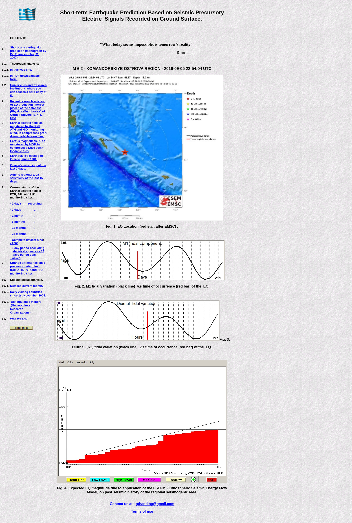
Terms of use (142, 511)
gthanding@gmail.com (155, 504)
